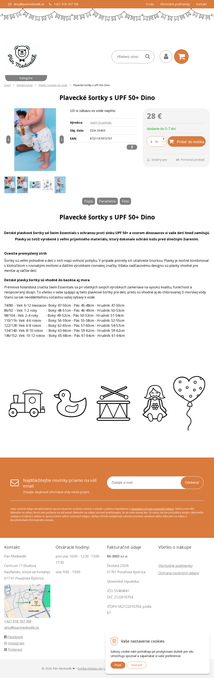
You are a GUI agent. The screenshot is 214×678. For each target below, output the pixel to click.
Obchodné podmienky (175, 4)
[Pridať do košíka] (187, 141)
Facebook (13, 637)
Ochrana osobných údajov (178, 573)
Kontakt (201, 4)
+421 (8, 621)
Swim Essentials (101, 122)
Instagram (14, 643)
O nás (150, 4)
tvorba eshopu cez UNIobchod (98, 668)
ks (156, 141)
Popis (88, 201)
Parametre (107, 201)
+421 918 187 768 (66, 4)
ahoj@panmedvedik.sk (29, 4)
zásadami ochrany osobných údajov (152, 509)
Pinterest (13, 649)
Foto (125, 201)
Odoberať (192, 482)
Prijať (118, 665)
